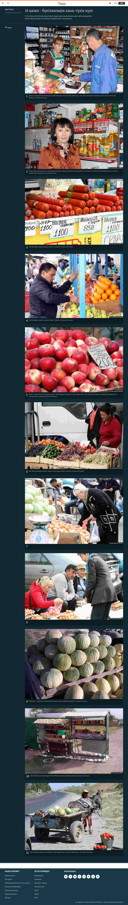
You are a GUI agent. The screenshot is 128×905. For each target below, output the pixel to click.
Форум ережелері (11, 894)
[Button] (8, 28)
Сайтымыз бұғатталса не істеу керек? (17, 883)
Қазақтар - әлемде (40, 883)
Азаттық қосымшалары (13, 887)
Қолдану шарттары (11, 890)
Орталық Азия (39, 887)
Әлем (36, 898)
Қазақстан (38, 879)
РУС (115, 3)
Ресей (36, 890)
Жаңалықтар (38, 876)
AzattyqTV (9, 10)
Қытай (36, 894)
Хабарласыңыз (10, 876)
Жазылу (7, 898)
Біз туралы (8, 879)
